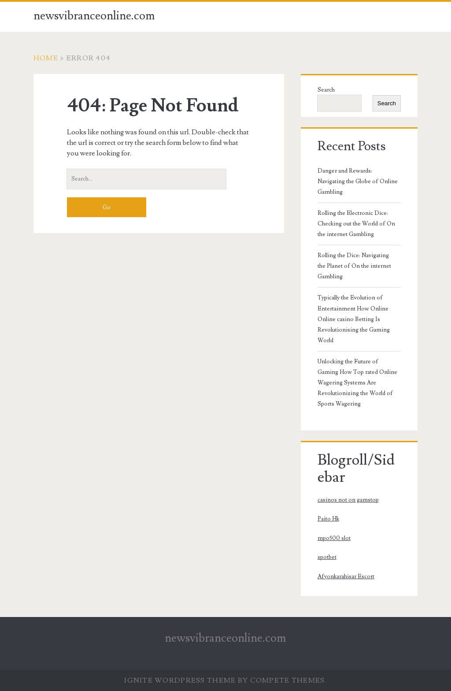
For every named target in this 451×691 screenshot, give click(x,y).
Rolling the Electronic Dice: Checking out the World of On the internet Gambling (356, 224)
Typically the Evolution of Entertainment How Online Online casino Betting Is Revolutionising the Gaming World (354, 319)
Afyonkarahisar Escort (346, 576)
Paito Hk (328, 518)
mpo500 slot (334, 538)
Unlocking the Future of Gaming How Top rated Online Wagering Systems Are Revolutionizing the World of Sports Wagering (357, 382)
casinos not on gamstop (348, 499)
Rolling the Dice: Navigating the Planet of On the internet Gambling (354, 266)
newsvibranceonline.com (94, 15)
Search (326, 89)
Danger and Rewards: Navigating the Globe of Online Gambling (358, 181)
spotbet (327, 557)
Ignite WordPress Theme (180, 680)
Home (45, 58)
